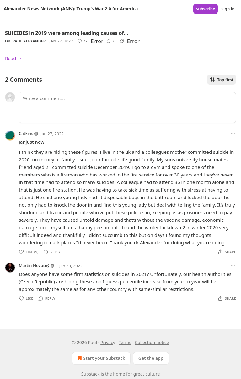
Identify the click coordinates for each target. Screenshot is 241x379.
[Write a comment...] (127, 107)
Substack (90, 374)
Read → (13, 58)
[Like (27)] (82, 41)
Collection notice (152, 342)
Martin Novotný (34, 265)
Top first (221, 79)
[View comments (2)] (110, 41)
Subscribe (205, 9)
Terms (125, 342)
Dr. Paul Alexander (25, 41)
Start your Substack (100, 358)
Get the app (150, 358)
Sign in (228, 9)
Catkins (26, 133)
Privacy (107, 342)
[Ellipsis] (233, 134)
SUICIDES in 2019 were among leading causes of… (66, 33)
